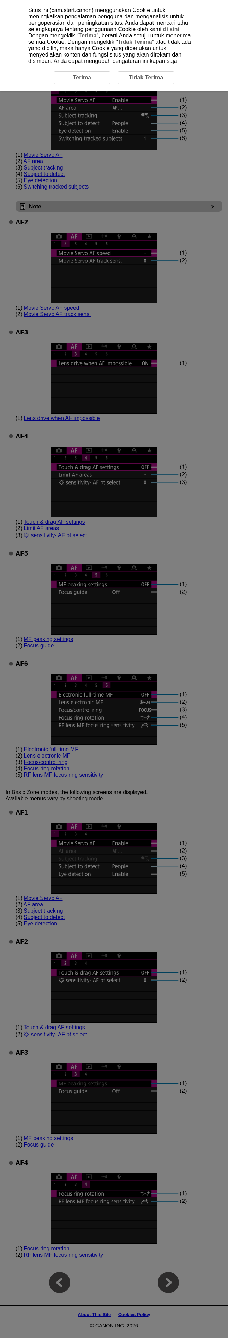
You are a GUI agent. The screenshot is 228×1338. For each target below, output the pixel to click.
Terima (87, 35)
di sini (171, 29)
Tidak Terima (135, 42)
